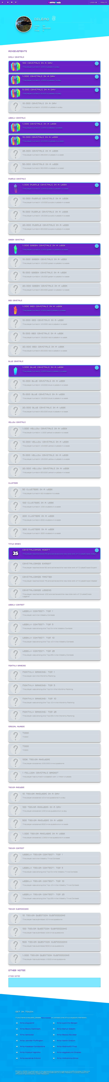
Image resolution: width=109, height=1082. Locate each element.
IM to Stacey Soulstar (67, 1034)
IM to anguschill (27, 1023)
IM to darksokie (27, 1034)
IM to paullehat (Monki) (30, 1058)
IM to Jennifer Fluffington (31, 1040)
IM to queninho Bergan (67, 1023)
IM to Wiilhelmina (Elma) (67, 1058)
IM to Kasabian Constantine (32, 1046)
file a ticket (46, 1018)
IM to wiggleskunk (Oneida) (69, 1052)
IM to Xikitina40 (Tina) (67, 1046)
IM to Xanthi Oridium (66, 1040)
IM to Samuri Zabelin (66, 1029)
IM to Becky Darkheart (30, 1029)
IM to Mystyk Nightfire (30, 1052)
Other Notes (14, 976)
